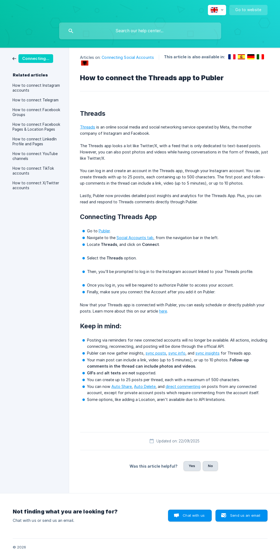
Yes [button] (192, 466)
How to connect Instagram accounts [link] (36, 87)
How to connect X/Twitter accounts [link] (35, 185)
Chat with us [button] (194, 515)
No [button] (210, 466)
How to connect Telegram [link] (35, 100)
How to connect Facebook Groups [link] (36, 112)
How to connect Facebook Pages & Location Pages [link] (36, 126)
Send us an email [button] (245, 515)
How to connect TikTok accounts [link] (33, 170)
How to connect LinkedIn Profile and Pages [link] (34, 141)
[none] (217, 10)
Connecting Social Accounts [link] (128, 57)
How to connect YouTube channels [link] (35, 156)
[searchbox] (140, 31)
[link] (32, 58)
